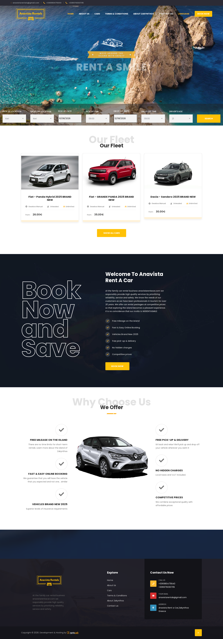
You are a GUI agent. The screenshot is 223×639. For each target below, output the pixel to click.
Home (71, 13)
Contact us (166, 13)
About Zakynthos (143, 13)
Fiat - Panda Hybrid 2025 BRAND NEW (49, 198)
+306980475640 (53, 3)
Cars (97, 13)
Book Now (203, 13)
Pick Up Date (65, 111)
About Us (84, 13)
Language (183, 13)
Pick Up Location (12, 111)
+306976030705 (76, 3)
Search (209, 118)
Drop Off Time (148, 111)
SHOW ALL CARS (111, 233)
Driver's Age (175, 111)
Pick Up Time (92, 111)
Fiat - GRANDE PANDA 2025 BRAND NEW (111, 198)
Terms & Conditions (116, 13)
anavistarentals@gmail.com (26, 3)
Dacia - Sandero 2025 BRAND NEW (173, 197)
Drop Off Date (121, 111)
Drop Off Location (40, 111)
